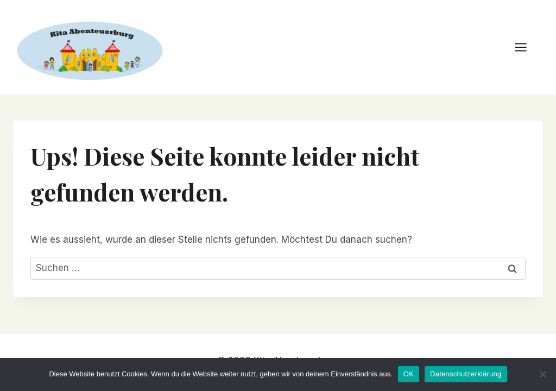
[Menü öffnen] (526, 47)
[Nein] (542, 374)
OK (408, 374)
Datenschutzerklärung (465, 374)
